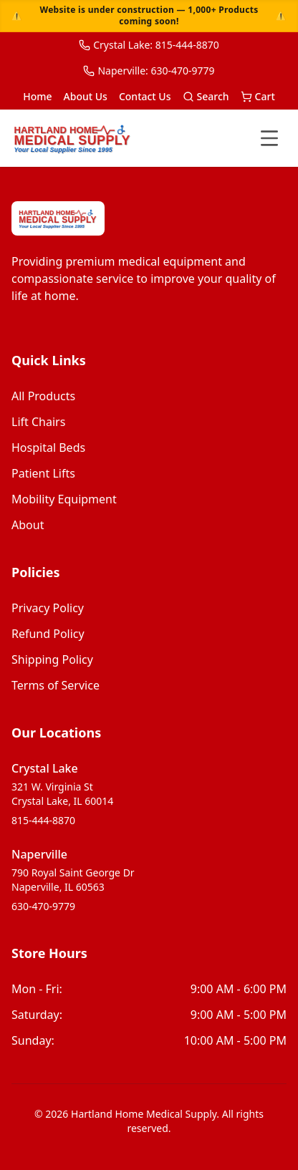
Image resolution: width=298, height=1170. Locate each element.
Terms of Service (55, 685)
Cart (258, 96)
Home (37, 96)
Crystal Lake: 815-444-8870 (149, 45)
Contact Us (145, 96)
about (27, 525)
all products (43, 396)
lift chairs (38, 422)
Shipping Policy (52, 659)
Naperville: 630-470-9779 (148, 70)
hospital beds (48, 447)
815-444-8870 (43, 820)
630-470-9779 (43, 906)
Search (206, 96)
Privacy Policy (47, 608)
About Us (85, 96)
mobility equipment (64, 499)
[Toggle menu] (269, 138)
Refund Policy (48, 634)
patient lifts (43, 473)
